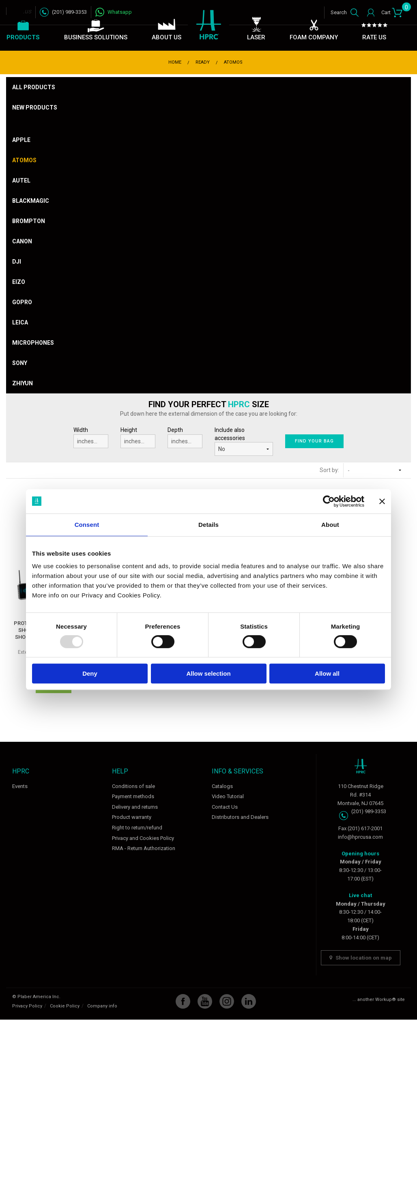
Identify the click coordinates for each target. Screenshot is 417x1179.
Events (20, 786)
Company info (102, 1006)
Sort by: (329, 470)
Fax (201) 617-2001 (360, 828)
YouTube (205, 1001)
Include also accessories (230, 434)
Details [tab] (208, 524)
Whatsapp (119, 12)
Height (137, 437)
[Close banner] (382, 501)
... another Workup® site (379, 999)
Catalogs (222, 786)
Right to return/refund (137, 828)
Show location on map (360, 958)
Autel (21, 180)
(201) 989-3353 (69, 12)
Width (90, 437)
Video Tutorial (228, 796)
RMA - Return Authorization (143, 848)
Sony (19, 363)
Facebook (183, 1001)
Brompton (28, 221)
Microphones (33, 342)
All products (33, 87)
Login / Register (369, 12)
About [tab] (330, 524)
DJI (16, 261)
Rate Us (374, 37)
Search (339, 12)
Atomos (24, 160)
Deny (89, 673)
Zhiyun (22, 383)
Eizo (18, 282)
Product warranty (131, 817)
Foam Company (314, 37)
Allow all (327, 673)
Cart (392, 10)
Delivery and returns (135, 807)
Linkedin (248, 1001)
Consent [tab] (87, 524)
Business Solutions (95, 37)
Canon (22, 241)
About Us (166, 37)
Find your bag (314, 441)
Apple (21, 140)
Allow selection (208, 673)
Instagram (226, 1001)
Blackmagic (30, 201)
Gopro (22, 302)
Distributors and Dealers (240, 817)
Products (23, 37)
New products (34, 107)
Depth (185, 437)
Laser (256, 37)
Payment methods (133, 796)
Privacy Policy (27, 1006)
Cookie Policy (65, 1006)
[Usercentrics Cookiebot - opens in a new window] (328, 501)
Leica (20, 322)
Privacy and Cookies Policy (143, 838)
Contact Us (225, 807)
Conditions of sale (133, 786)
